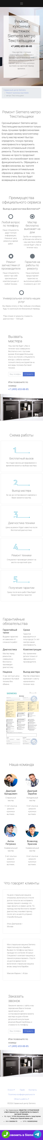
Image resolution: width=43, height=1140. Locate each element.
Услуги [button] (10, 1090)
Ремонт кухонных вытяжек (17, 93)
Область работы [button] (21, 1099)
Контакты (33, 1090)
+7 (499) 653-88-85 (21, 46)
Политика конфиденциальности (21, 1094)
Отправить (28, 374)
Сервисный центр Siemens (15, 90)
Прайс (22, 1090)
